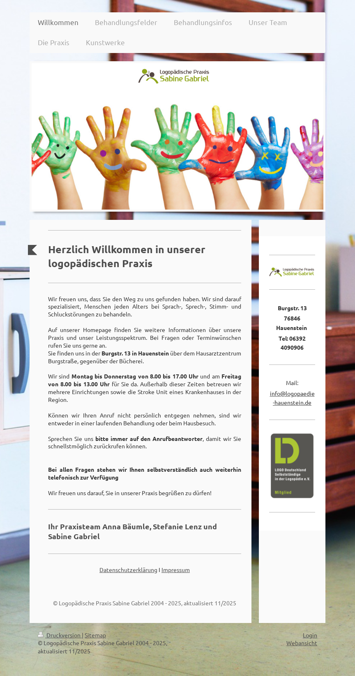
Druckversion (60, 635)
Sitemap (95, 635)
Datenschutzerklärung (128, 569)
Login (310, 635)
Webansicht (301, 642)
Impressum (175, 569)
